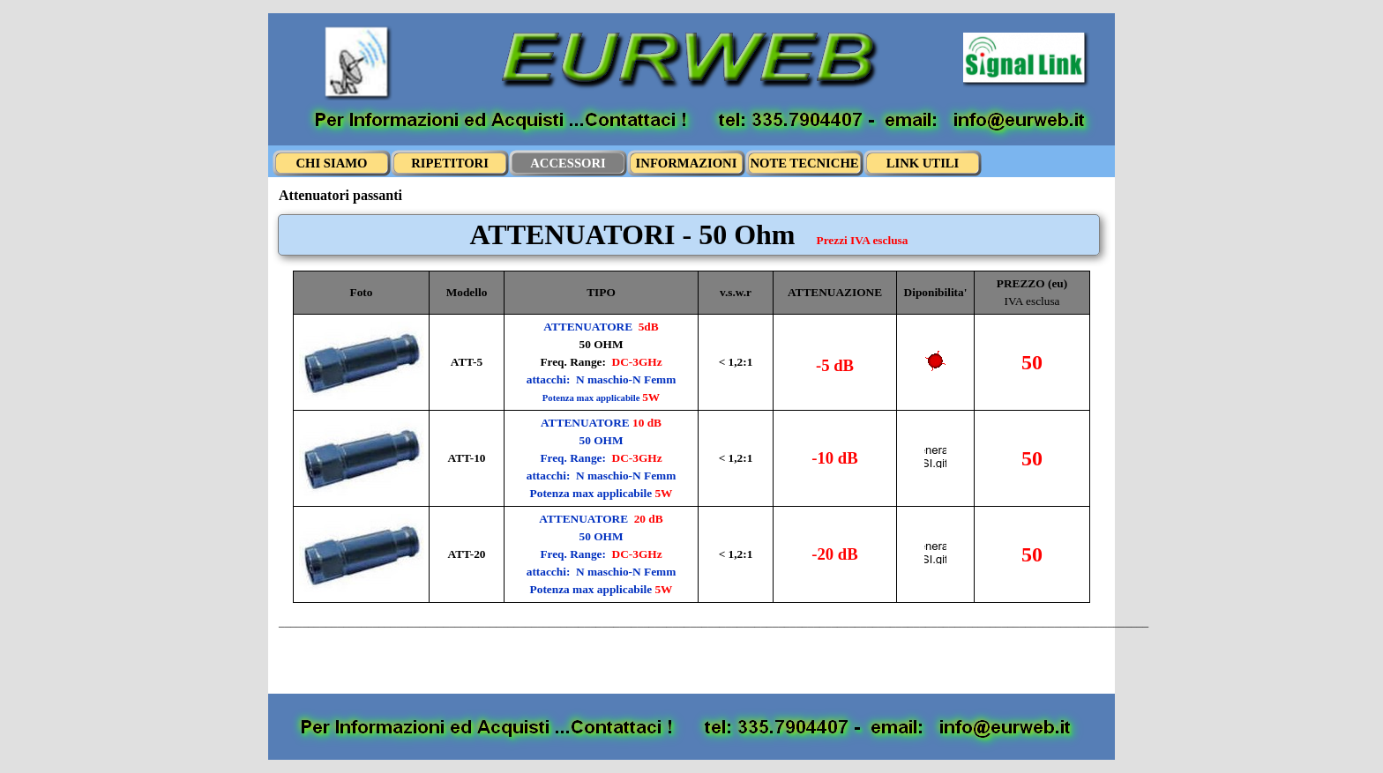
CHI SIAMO (331, 163)
